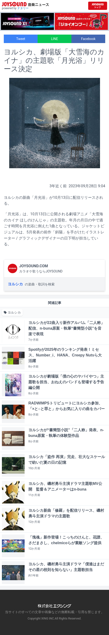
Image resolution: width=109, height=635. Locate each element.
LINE (54, 39)
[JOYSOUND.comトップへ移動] (97, 6)
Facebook (88, 39)
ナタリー (23, 8)
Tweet (20, 39)
